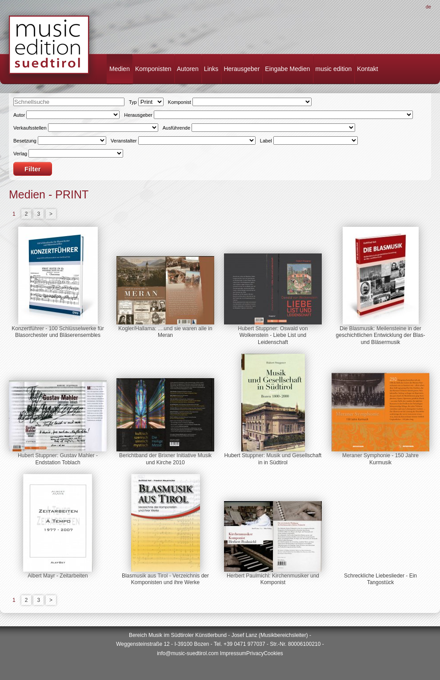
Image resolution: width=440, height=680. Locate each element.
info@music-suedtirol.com (187, 653)
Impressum (233, 653)
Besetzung (24, 140)
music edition (334, 68)
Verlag (20, 153)
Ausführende (176, 127)
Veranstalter (124, 140)
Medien (119, 68)
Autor (19, 115)
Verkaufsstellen (30, 127)
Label (266, 140)
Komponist (179, 102)
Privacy (255, 653)
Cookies (273, 653)
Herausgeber (242, 68)
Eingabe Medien (287, 68)
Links (211, 68)
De (428, 6)
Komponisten (153, 68)
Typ (133, 102)
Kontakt (367, 68)
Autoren (188, 68)
